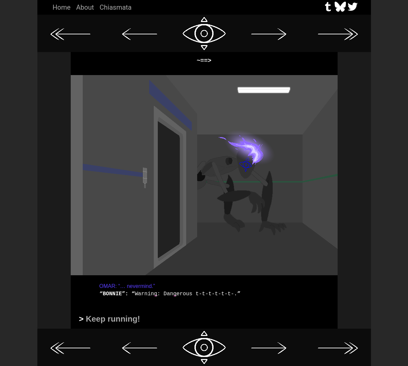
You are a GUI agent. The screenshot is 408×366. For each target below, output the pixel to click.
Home (62, 7)
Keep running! (113, 318)
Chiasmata (116, 7)
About (85, 7)
